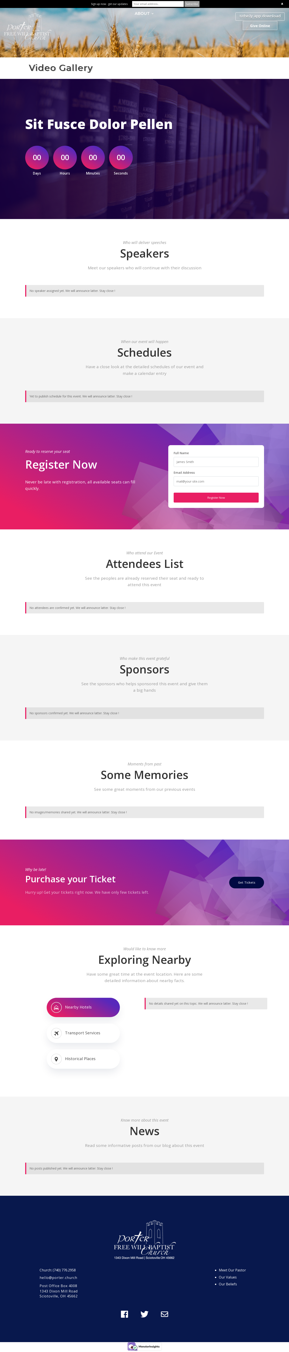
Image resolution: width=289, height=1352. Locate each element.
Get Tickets (246, 882)
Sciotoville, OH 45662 (59, 1296)
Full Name (181, 453)
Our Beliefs (228, 1284)
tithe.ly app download (260, 15)
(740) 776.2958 (64, 1270)
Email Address (184, 473)
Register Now (216, 498)
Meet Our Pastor (232, 1270)
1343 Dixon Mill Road (59, 1291)
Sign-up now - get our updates (109, 4)
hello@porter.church (58, 1277)
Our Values (228, 1277)
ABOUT (142, 14)
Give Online (260, 25)
